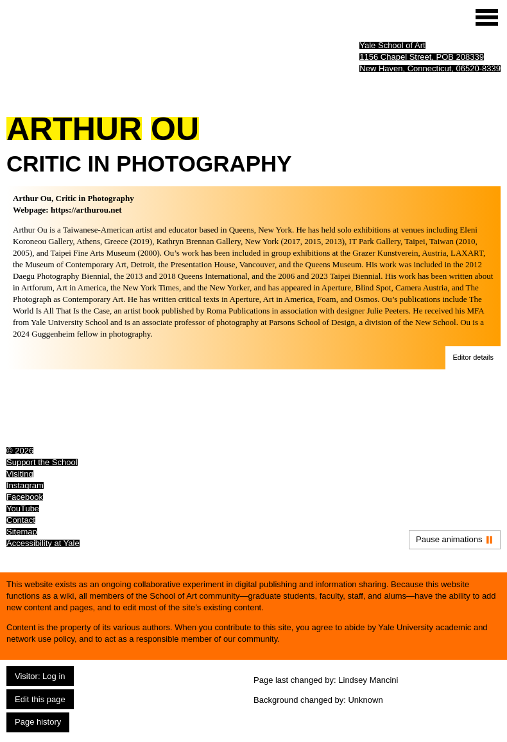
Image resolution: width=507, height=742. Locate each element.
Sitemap (21, 531)
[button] (473, 357)
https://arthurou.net (86, 210)
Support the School (42, 462)
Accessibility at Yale (43, 543)
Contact (20, 520)
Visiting (19, 474)
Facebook (24, 497)
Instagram (25, 485)
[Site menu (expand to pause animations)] (487, 17)
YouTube (22, 508)
